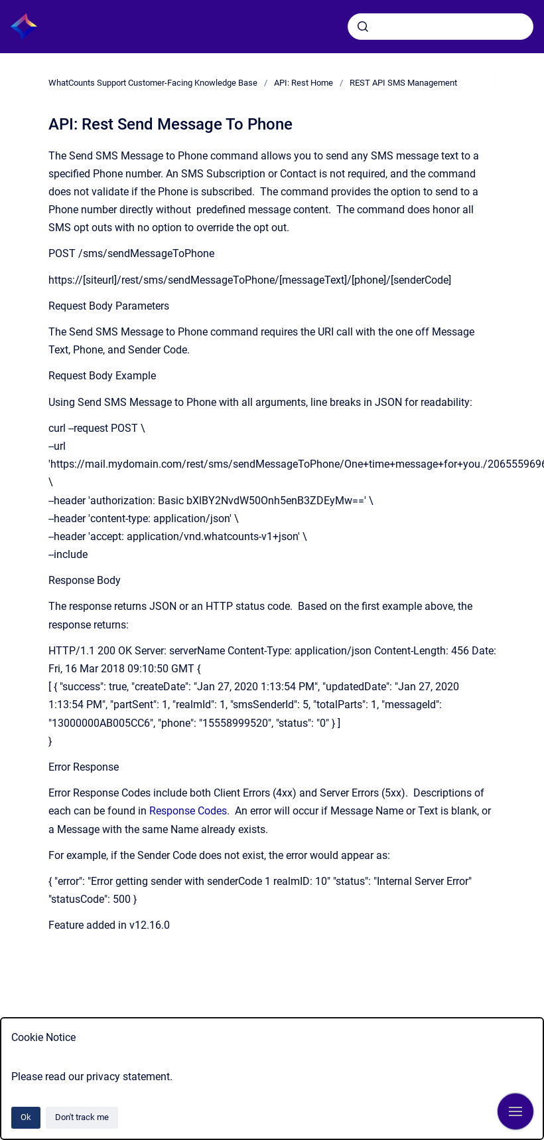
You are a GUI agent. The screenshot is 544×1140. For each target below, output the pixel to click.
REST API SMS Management (403, 83)
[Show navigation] (515, 1111)
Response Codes (188, 811)
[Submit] (363, 26)
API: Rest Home (303, 83)
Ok (26, 1117)
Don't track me (82, 1117)
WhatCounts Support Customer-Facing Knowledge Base (152, 83)
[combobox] (440, 26)
